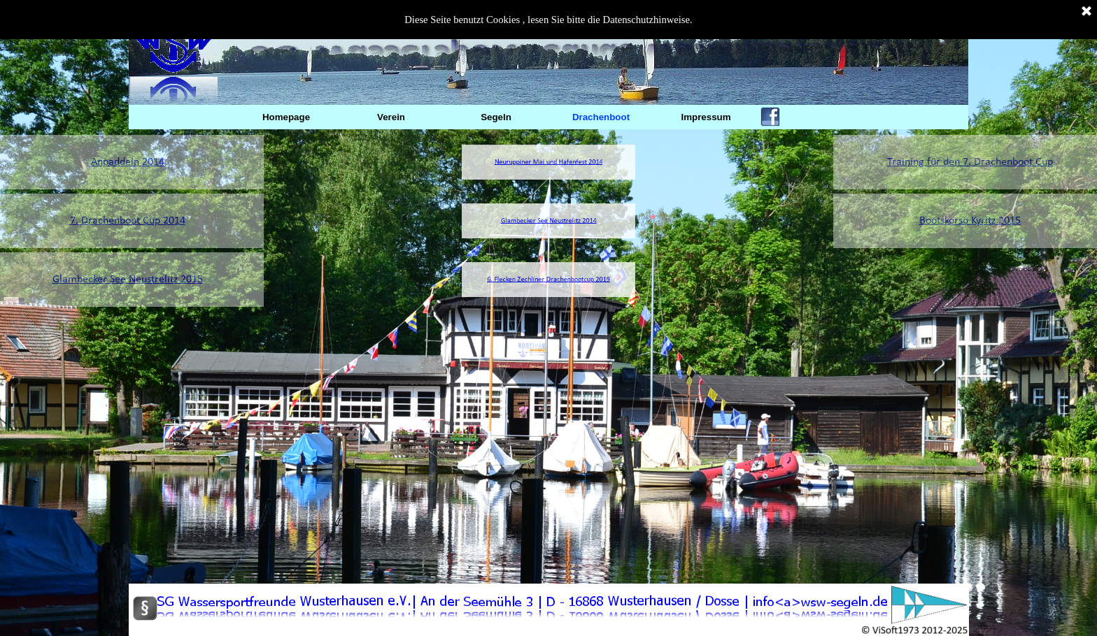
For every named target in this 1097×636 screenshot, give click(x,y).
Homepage (286, 117)
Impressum (705, 117)
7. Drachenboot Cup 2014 (97, 220)
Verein (391, 117)
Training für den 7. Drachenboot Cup (999, 162)
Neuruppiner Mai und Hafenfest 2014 (548, 162)
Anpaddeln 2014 (97, 162)
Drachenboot (601, 117)
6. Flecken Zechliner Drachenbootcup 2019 (549, 280)
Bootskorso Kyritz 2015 (999, 220)
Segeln (496, 117)
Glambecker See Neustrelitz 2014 (548, 221)
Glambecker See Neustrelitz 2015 (97, 279)
